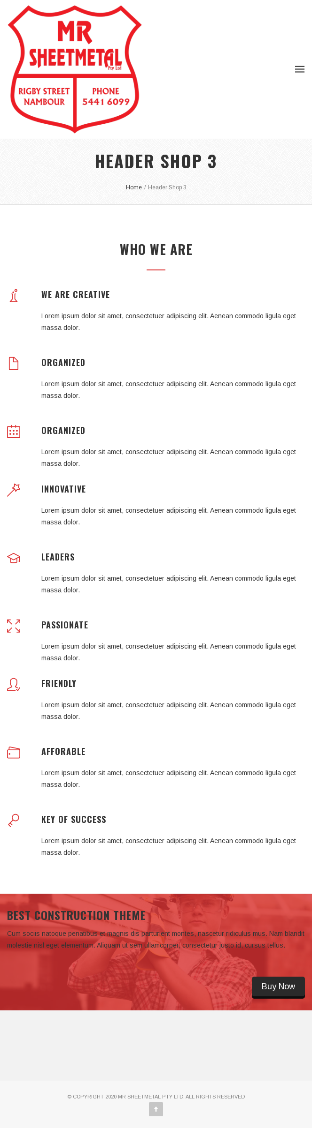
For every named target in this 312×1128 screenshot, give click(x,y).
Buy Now (278, 986)
